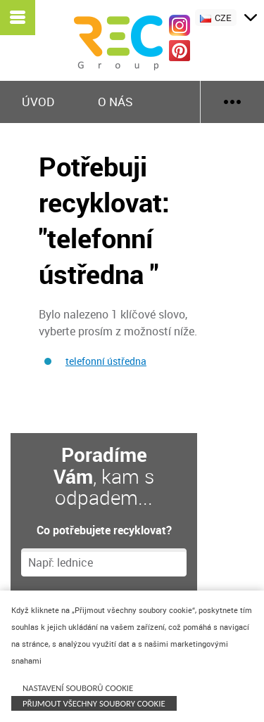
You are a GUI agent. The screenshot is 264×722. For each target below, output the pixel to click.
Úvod (38, 102)
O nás (115, 102)
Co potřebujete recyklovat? (104, 530)
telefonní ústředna (105, 361)
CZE (216, 17)
